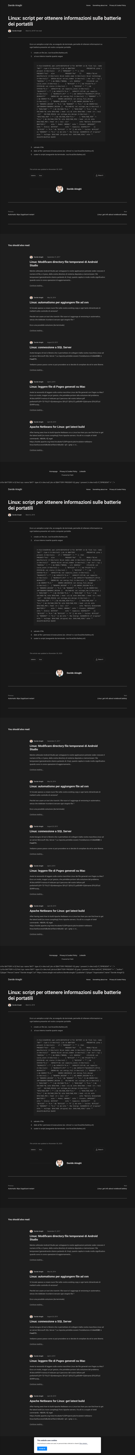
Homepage (53, 471)
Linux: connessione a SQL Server (51, 347)
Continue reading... (36, 286)
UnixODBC (96, 356)
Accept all (42, 1448)
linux (40, 175)
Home (88, 5)
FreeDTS (33, 359)
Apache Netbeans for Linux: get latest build (57, 426)
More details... (83, 1443)
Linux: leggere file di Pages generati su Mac (57, 386)
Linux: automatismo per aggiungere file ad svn (59, 302)
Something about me (100, 5)
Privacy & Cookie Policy (118, 5)
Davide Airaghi (15, 5)
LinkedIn (82, 471)
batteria (33, 175)
